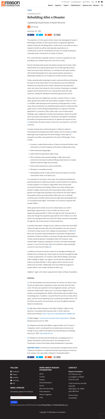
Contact (42, 377)
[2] (72, 132)
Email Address (16, 395)
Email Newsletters (45, 383)
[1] (28, 122)
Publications (75, 5)
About (50, 5)
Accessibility (73, 398)
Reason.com (87, 5)
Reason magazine (45, 394)
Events (92, 2)
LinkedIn (14, 377)
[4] (73, 231)
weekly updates (18, 392)
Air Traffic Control (66, 2)
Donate (96, 5)
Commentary (34, 14)
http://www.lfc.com (46, 333)
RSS (12, 383)
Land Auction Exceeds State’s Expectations (54, 318)
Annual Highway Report (76, 2)
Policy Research (44, 392)
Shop (41, 397)
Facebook (14, 372)
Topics (65, 5)
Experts (58, 5)
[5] (50, 247)
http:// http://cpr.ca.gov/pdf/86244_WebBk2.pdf (58, 314)
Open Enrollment (86, 2)
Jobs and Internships (46, 389)
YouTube (14, 380)
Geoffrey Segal (33, 348)
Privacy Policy (73, 395)
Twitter (13, 374)
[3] (70, 216)
